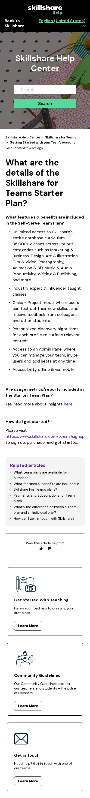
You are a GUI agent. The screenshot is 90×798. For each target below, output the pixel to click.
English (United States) (62, 21)
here (68, 404)
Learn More (28, 626)
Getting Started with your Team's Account (42, 142)
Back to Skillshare (15, 23)
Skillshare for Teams (60, 137)
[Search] (45, 89)
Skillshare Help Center (23, 137)
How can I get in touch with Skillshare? (44, 518)
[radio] (41, 548)
